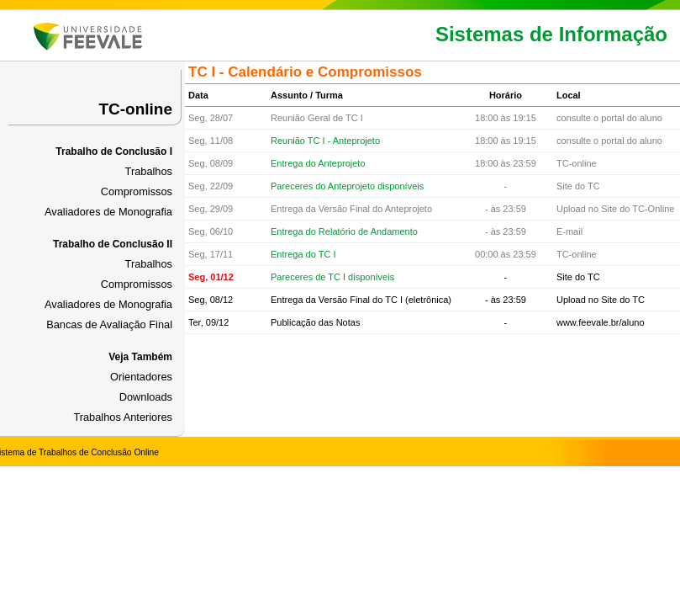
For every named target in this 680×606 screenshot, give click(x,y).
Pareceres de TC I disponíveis (332, 277)
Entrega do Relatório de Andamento (344, 231)
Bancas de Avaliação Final (109, 324)
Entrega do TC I (303, 254)
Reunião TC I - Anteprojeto (325, 141)
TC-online (135, 109)
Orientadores (141, 376)
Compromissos (136, 191)
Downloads (145, 397)
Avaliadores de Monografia (108, 211)
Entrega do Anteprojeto (318, 163)
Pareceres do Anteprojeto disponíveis (347, 186)
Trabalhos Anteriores (122, 417)
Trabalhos (148, 171)
